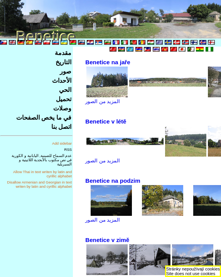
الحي (65, 90)
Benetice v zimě (107, 240)
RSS (68, 149)
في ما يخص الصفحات (43, 117)
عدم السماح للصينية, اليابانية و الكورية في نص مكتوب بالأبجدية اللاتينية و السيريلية (42, 160)
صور (65, 71)
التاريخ (63, 62)
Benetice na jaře (107, 62)
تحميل (63, 99)
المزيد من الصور (102, 101)
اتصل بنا (61, 126)
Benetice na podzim (112, 180)
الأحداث (61, 80)
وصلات (62, 108)
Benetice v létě (105, 121)
